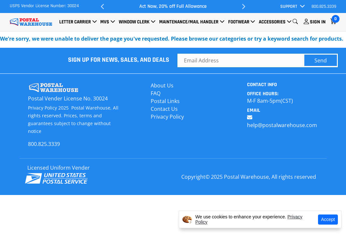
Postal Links (165, 101)
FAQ (155, 93)
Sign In (317, 22)
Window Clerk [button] (134, 22)
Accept (328, 219)
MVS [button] (104, 22)
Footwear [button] (238, 22)
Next (243, 6)
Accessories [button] (272, 22)
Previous (103, 6)
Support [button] (288, 6)
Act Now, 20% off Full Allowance (173, 6)
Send (320, 60)
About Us (162, 85)
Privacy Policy (167, 116)
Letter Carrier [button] (75, 22)
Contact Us (164, 108)
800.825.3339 (323, 6)
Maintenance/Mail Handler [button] (188, 22)
